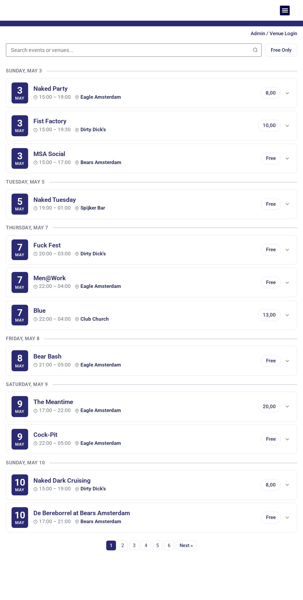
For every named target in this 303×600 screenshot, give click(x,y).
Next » (188, 547)
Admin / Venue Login (274, 33)
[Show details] (287, 94)
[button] (285, 10)
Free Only (279, 51)
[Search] (251, 50)
